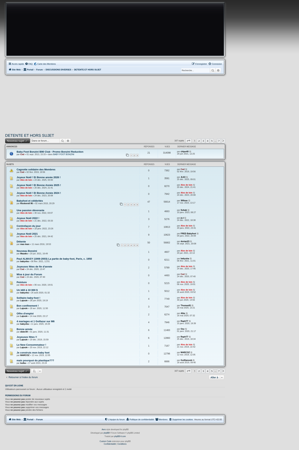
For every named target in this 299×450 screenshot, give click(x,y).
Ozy (182, 329)
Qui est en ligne (14, 385)
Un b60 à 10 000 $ (27, 290)
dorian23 (185, 241)
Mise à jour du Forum (29, 274)
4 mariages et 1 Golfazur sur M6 (36, 321)
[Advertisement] (115, 103)
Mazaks (24, 253)
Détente (21, 241)
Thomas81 (186, 305)
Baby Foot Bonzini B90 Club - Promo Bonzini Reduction (50, 151)
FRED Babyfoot (188, 233)
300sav (184, 200)
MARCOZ (24, 355)
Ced (22, 154)
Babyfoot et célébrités (30, 200)
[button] (188, 140)
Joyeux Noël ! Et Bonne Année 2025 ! (39, 185)
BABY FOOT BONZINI (63, 154)
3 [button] (203, 140)
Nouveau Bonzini (27, 251)
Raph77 (184, 321)
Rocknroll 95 (26, 203)
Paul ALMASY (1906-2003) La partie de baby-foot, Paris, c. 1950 (54, 258)
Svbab (184, 210)
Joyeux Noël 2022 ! (28, 218)
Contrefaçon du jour (29, 226)
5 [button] (212, 140)
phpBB (106, 433)
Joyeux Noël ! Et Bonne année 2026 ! (39, 177)
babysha (24, 261)
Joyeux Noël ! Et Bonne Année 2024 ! (39, 193)
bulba (23, 363)
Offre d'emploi (25, 313)
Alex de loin (26, 180)
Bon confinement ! (28, 305)
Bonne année (24, 329)
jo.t (182, 218)
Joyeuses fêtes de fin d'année (34, 266)
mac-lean (24, 244)
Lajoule (24, 300)
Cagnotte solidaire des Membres (36, 169)
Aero (104, 429)
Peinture (22, 282)
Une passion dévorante (30, 210)
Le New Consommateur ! (31, 344)
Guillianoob (186, 360)
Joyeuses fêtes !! (27, 337)
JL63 (183, 177)
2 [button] (199, 140)
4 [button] (207, 140)
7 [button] (219, 140)
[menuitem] (29, 64)
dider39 (24, 332)
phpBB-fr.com (120, 436)
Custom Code (105, 441)
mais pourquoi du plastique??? (35, 360)
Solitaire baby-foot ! (28, 297)
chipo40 (185, 151)
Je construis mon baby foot (33, 352)
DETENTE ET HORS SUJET (29, 135)
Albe (183, 313)
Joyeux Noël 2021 (27, 233)
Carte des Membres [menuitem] (46, 64)
